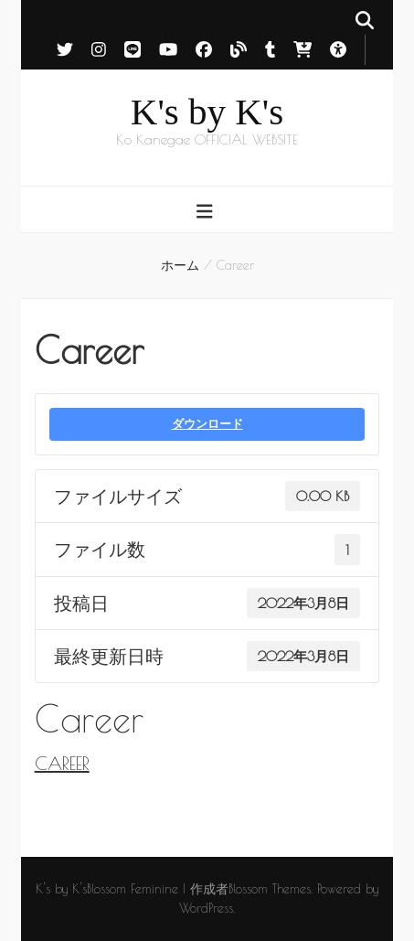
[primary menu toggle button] (207, 211)
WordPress (206, 908)
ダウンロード (207, 423)
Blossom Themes (269, 889)
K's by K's (207, 112)
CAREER (62, 763)
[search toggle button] (365, 20)
